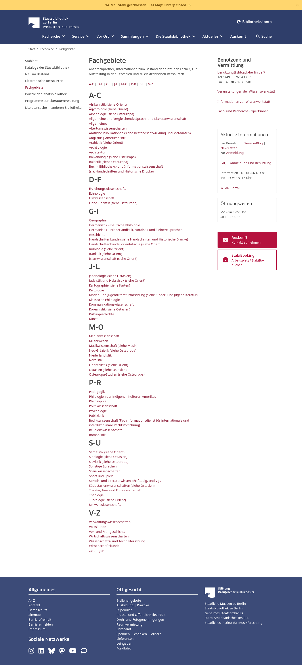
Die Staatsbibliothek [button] (175, 36)
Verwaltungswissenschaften (109, 522)
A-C (91, 84)
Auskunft (238, 36)
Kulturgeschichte (101, 314)
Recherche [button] (53, 36)
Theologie (96, 495)
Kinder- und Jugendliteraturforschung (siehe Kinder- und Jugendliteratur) (143, 295)
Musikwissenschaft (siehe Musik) (113, 345)
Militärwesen (98, 341)
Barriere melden (41, 624)
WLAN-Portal (229, 188)
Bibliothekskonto (254, 21)
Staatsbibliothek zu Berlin (224, 608)
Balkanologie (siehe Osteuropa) (112, 157)
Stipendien (124, 610)
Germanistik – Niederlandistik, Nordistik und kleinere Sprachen (135, 230)
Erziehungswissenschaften (108, 188)
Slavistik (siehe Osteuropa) (108, 461)
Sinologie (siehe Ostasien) (108, 457)
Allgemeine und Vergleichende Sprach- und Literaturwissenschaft (137, 118)
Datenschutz (38, 610)
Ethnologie (97, 193)
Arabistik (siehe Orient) (106, 142)
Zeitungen (96, 551)
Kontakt (34, 605)
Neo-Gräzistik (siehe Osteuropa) (112, 350)
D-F (100, 84)
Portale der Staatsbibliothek (46, 94)
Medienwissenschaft (104, 336)
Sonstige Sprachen (103, 466)
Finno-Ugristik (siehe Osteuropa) (113, 203)
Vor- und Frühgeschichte (107, 531)
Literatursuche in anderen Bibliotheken (54, 107)
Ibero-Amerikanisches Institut (227, 618)
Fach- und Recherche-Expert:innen (243, 111)
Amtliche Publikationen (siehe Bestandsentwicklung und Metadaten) (140, 133)
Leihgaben (124, 643)
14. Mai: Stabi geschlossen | (145, 5)
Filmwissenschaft (101, 198)
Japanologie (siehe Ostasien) (110, 276)
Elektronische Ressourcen (44, 81)
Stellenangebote (129, 600)
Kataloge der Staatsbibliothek (47, 67)
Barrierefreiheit (40, 619)
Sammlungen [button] (135, 36)
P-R (133, 84)
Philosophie (97, 401)
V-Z (150, 84)
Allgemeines (98, 123)
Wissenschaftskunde (104, 546)
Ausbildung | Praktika (133, 605)
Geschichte (97, 235)
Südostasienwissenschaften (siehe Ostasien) (122, 485)
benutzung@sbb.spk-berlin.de (240, 72)
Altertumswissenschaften (107, 128)
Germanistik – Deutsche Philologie (114, 225)
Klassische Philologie (104, 300)
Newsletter (228, 148)
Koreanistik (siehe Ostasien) (109, 309)
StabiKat (31, 61)
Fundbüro (124, 648)
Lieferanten (125, 638)
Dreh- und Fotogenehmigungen (140, 619)
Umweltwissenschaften (106, 504)
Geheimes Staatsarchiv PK (224, 613)
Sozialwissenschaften (104, 471)
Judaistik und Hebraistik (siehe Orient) (117, 280)
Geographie (97, 220)
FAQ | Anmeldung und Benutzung (245, 163)
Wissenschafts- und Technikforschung (117, 541)
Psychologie (98, 411)
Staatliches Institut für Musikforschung (234, 622)
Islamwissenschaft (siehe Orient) (113, 258)
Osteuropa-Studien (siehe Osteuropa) (116, 374)
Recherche (47, 49)
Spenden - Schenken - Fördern (139, 634)
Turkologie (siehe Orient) (107, 500)
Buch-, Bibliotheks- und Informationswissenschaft (126, 166)
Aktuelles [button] (213, 36)
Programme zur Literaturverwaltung (52, 101)
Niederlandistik (100, 355)
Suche (264, 36)
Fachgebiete (34, 87)
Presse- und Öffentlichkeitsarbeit (141, 615)
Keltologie (96, 290)
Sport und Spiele (101, 476)
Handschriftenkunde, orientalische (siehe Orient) (125, 244)
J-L (116, 84)
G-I (108, 84)
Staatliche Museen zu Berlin (225, 603)
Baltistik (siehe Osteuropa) (108, 162)
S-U (142, 84)
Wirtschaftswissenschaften (109, 536)
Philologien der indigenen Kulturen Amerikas (122, 396)
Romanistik (97, 435)
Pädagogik (97, 392)
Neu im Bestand (37, 74)
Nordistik (95, 360)
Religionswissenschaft (105, 430)
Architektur (97, 152)
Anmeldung (235, 153)
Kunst (93, 319)
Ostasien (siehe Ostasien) (107, 370)
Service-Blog (253, 143)
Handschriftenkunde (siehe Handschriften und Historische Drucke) (138, 239)
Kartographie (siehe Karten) (109, 285)
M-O (124, 84)
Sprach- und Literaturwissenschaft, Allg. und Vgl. (125, 481)
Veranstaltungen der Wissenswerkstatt (246, 91)
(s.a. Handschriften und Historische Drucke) (121, 171)
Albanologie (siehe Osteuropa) (111, 114)
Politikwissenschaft (103, 406)
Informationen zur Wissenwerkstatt (244, 101)
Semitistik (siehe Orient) (106, 452)
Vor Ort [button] (105, 36)
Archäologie (98, 147)
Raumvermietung (130, 624)
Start (32, 49)
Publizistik (96, 415)
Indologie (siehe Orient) (106, 249)
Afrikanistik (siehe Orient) (108, 104)
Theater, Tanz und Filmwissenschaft (115, 490)
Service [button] (80, 36)
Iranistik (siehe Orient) (105, 254)
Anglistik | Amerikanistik (107, 138)
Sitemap (35, 615)
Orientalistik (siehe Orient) (108, 365)
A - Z (32, 600)
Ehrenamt (124, 629)
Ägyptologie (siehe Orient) (108, 109)
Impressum (37, 629)
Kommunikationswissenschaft (111, 304)
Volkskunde (97, 527)
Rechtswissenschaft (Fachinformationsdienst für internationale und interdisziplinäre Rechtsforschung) (139, 422)
